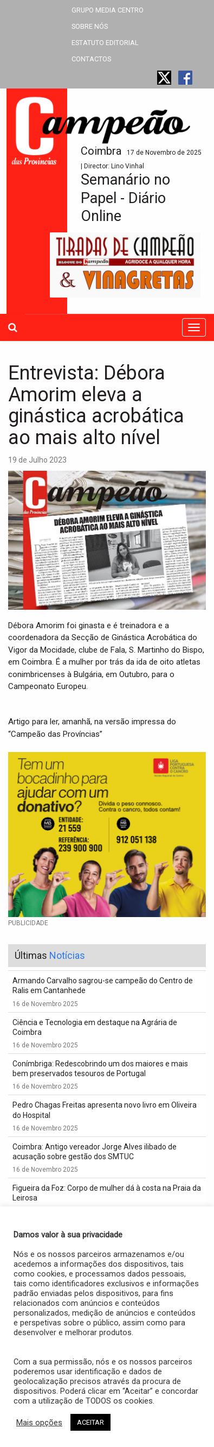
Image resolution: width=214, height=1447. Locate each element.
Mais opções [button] (39, 1422)
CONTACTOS (91, 59)
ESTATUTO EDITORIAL (105, 43)
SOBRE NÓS (90, 26)
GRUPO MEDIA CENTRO (108, 10)
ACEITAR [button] (90, 1422)
